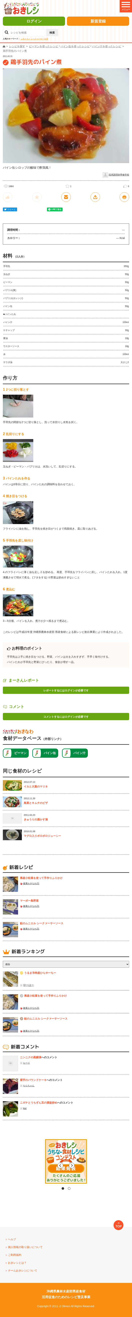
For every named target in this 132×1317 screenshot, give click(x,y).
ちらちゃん (28, 1085)
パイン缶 (50, 753)
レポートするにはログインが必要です (66, 690)
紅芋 (46, 39)
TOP (118, 1226)
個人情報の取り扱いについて (25, 1247)
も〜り (26, 1063)
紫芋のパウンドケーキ (33, 1079)
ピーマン (20, 753)
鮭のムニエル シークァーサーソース (41, 923)
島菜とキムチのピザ (36, 802)
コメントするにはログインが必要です (66, 716)
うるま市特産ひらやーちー (40, 972)
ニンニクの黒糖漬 (30, 1057)
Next (98, 1165)
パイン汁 (79, 753)
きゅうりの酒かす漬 (36, 819)
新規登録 (98, 21)
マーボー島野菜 (29, 900)
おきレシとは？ (17, 1262)
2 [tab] (69, 1188)
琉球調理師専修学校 (119, 174)
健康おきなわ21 (31, 883)
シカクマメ (25, 39)
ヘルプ (12, 1239)
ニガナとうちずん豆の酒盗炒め (38, 1102)
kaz (25, 1108)
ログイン (34, 21)
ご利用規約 (14, 1254)
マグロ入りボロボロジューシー (42, 835)
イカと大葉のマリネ (36, 786)
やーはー (28, 985)
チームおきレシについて (22, 1270)
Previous (34, 1165)
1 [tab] (63, 1188)
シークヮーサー (37, 39)
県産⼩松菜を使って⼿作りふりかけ (41, 877)
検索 (52, 32)
